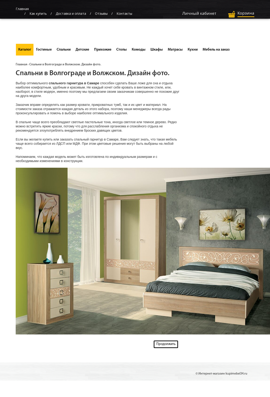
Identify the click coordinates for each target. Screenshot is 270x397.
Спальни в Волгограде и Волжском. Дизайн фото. (65, 64)
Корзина (245, 13)
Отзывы (101, 13)
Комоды (139, 50)
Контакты (124, 13)
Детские (82, 50)
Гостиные (44, 50)
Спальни (64, 50)
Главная (21, 64)
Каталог (24, 50)
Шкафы (156, 50)
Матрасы (175, 50)
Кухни (193, 50)
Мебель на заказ (216, 50)
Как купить (38, 13)
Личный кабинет (199, 13)
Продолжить (165, 344)
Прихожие (102, 50)
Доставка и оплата (71, 13)
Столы (121, 50)
